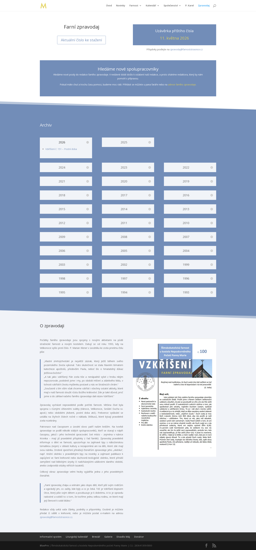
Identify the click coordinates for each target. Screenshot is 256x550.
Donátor (139, 536)
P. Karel (189, 5)
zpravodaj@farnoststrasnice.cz (186, 49)
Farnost (133, 5)
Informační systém (51, 536)
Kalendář (151, 5)
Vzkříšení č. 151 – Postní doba (61, 149)
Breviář (96, 536)
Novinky (120, 5)
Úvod (109, 5)
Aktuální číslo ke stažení (81, 39)
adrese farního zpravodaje (182, 84)
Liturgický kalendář (77, 536)
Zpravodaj (204, 5)
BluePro (44, 545)
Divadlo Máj (123, 536)
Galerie (108, 536)
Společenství (171, 5)
